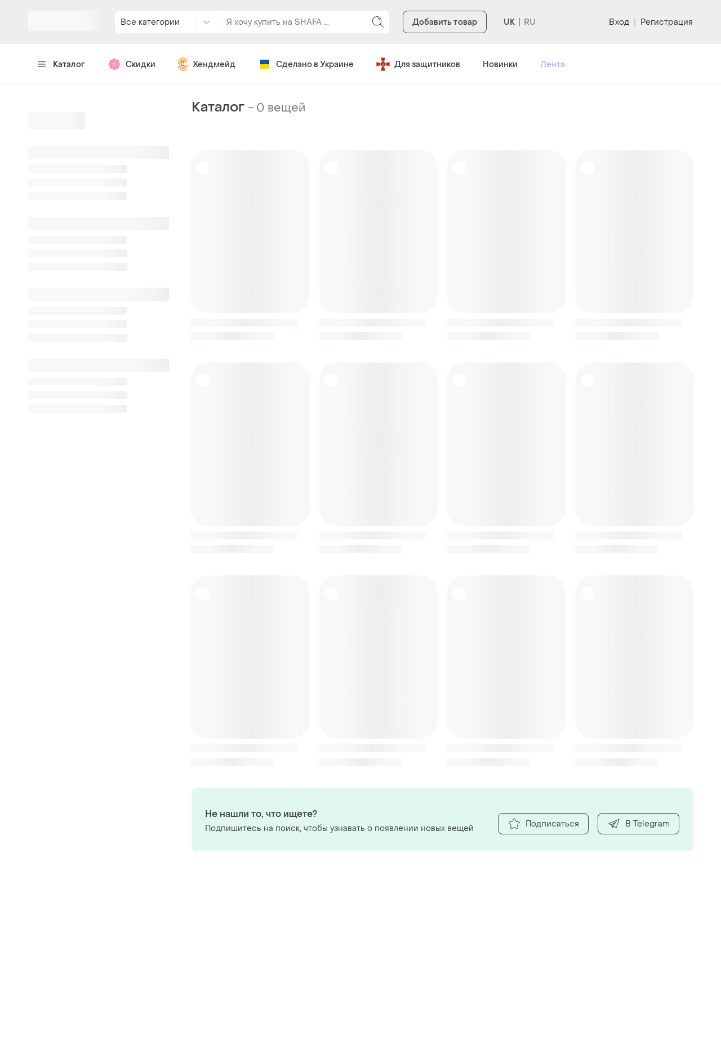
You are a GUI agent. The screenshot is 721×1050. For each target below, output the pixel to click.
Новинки (500, 64)
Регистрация (666, 22)
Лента (552, 64)
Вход (619, 22)
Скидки (131, 64)
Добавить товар (444, 22)
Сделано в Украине (306, 64)
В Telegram (638, 823)
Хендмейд (206, 64)
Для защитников (418, 64)
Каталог (61, 64)
